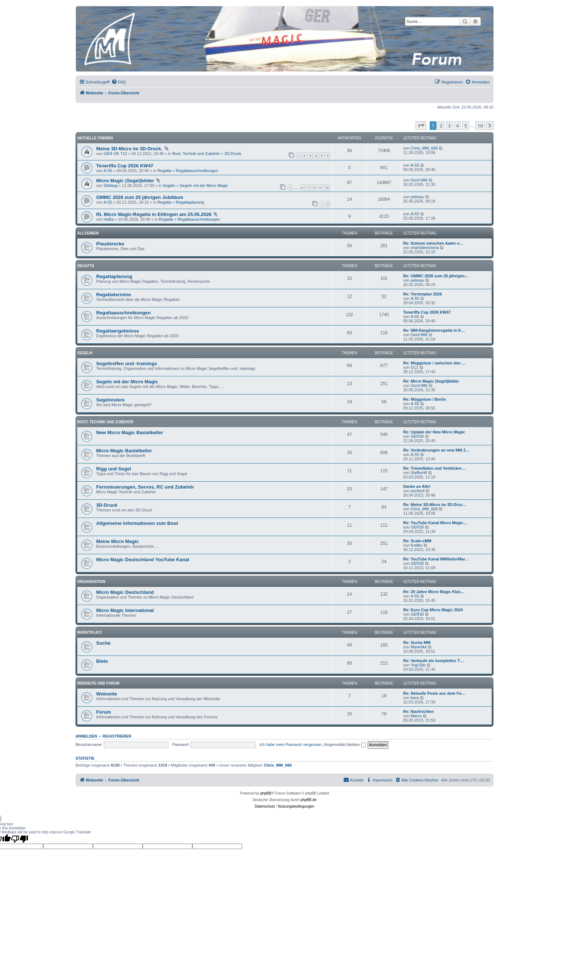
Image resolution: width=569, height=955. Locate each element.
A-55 (108, 170)
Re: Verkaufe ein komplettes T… (433, 660)
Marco (416, 716)
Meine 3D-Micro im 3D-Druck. (129, 148)
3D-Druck (232, 153)
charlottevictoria (425, 247)
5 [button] (465, 125)
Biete (102, 661)
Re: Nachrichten (418, 711)
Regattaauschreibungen (197, 170)
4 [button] (457, 125)
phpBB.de (308, 800)
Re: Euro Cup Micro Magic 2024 (433, 610)
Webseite (106, 694)
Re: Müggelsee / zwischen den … (434, 363)
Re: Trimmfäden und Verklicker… (434, 468)
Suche (103, 643)
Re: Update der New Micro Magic (434, 432)
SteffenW (419, 472)
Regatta (164, 170)
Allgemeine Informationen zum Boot (137, 523)
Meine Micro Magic (117, 541)
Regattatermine (113, 294)
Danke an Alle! (416, 486)
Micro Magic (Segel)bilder (125, 180)
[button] (421, 125)
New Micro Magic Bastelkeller (129, 432)
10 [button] (480, 125)
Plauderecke (110, 243)
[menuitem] (118, 82)
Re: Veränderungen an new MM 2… (436, 450)
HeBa (109, 219)
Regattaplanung (190, 202)
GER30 (417, 436)
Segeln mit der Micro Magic (204, 185)
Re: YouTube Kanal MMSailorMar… (436, 559)
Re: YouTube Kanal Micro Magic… (435, 523)
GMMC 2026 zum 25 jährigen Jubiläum (139, 197)
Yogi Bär (418, 665)
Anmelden (86, 736)
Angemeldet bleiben (344, 744)
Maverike (419, 647)
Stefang (111, 185)
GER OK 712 (115, 153)
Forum (103, 712)
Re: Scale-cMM (417, 541)
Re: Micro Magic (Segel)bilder (431, 381)
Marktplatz (89, 632)
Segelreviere (110, 400)
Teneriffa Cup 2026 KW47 (124, 165)
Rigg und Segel (113, 469)
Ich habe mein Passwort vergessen (290, 744)
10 (327, 187)
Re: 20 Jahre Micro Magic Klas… (433, 591)
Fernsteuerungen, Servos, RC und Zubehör (145, 487)
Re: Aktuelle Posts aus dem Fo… (434, 693)
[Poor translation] (19, 839)
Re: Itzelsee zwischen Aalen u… (433, 243)
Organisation (91, 582)
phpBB (265, 793)
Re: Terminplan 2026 (422, 294)
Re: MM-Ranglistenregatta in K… (434, 330)
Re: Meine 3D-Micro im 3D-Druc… (435, 504)
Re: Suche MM (416, 642)
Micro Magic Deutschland (125, 592)
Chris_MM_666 (424, 148)
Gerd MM (419, 180)
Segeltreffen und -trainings (126, 363)
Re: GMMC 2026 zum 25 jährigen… (435, 276)
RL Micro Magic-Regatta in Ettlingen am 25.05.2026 (154, 214)
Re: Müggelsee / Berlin (424, 399)
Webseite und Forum (98, 683)
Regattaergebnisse (117, 331)
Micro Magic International (125, 610)
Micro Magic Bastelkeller (124, 450)
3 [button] (449, 125)
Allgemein (88, 233)
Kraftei (416, 545)
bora (415, 697)
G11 (414, 367)
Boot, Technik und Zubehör (196, 153)
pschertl (418, 491)
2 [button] (441, 125)
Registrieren (117, 736)
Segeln (169, 185)
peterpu (417, 197)
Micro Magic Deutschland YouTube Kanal (142, 559)
